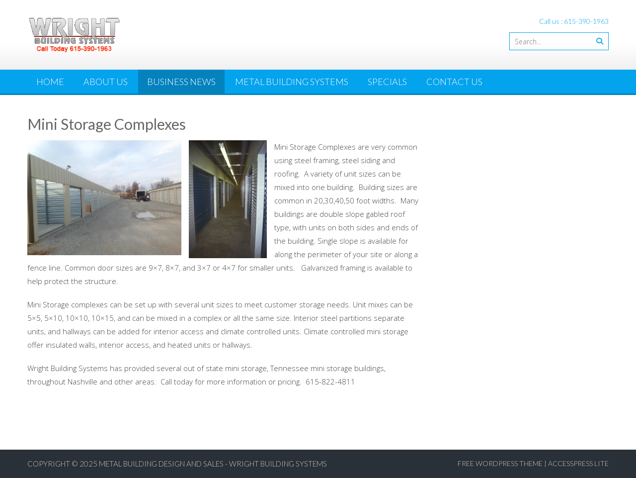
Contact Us (454, 81)
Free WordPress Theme (500, 463)
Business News (181, 81)
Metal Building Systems (291, 81)
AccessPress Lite (578, 463)
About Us (105, 81)
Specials (387, 81)
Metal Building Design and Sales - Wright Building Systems (213, 463)
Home (50, 81)
